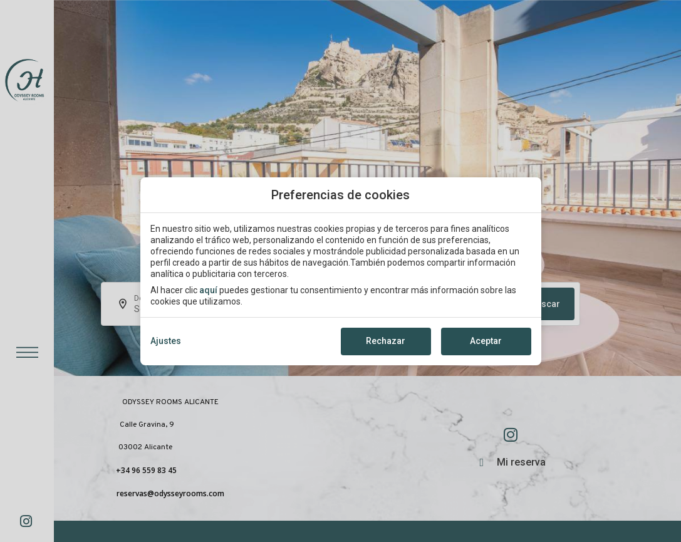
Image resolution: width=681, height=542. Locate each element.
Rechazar (385, 341)
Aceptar (486, 341)
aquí (208, 290)
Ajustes (165, 341)
